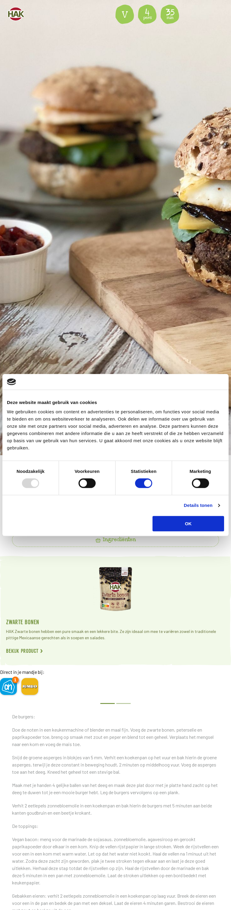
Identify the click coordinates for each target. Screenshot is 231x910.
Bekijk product (24, 651)
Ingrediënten (115, 539)
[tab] (115, 540)
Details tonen (198, 505)
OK (188, 523)
